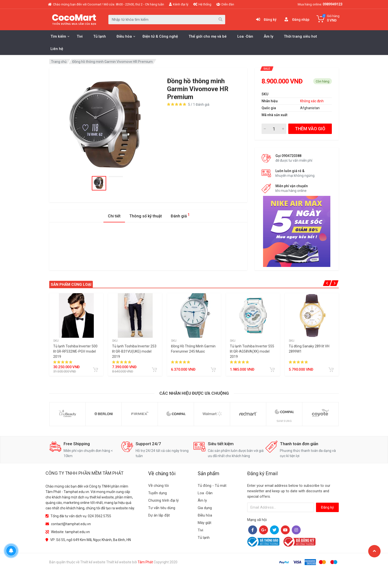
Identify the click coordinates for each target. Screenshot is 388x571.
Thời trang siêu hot (300, 36)
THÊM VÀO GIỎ (310, 128)
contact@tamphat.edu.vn (71, 524)
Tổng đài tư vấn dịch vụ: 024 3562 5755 (80, 516)
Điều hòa (126, 36)
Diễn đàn (225, 4)
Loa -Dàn (245, 36)
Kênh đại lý (178, 4)
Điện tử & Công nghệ (160, 36)
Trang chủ (59, 62)
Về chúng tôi (158, 485)
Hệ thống (202, 4)
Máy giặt (204, 522)
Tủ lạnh (99, 36)
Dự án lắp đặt (159, 515)
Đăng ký (327, 507)
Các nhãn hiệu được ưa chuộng (194, 393)
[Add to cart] (95, 369)
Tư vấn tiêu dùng (161, 508)
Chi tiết (114, 216)
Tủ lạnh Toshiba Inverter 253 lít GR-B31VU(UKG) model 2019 (134, 351)
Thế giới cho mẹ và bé (208, 36)
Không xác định (312, 101)
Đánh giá (180, 215)
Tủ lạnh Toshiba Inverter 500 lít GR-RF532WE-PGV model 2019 (75, 351)
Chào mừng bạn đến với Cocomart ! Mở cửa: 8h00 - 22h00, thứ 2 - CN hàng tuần (106, 4)
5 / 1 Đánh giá (198, 104)
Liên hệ (56, 49)
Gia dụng (205, 508)
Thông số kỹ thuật (145, 216)
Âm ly (268, 36)
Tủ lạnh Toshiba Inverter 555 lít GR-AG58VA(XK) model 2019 (252, 351)
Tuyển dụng (157, 493)
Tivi (80, 36)
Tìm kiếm (59, 36)
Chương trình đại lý (163, 500)
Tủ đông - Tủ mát (212, 485)
